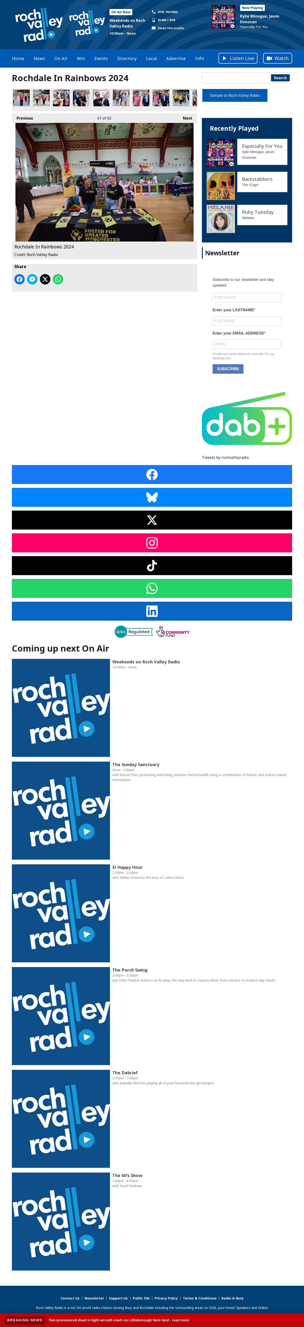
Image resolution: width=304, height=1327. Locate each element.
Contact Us (70, 1298)
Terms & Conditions (200, 1298)
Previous (22, 117)
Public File (141, 1298)
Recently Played (234, 128)
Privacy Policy (166, 1298)
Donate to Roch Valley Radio (235, 95)
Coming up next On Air (60, 648)
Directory (127, 58)
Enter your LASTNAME (233, 310)
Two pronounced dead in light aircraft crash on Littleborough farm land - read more (119, 1320)
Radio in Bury (233, 1298)
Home (18, 58)
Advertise (176, 58)
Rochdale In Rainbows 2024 (21, 98)
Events (101, 58)
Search (280, 77)
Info (199, 58)
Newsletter (94, 1298)
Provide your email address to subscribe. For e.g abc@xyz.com (243, 356)
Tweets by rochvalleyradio (225, 457)
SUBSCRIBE (228, 369)
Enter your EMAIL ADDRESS (238, 333)
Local (151, 58)
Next (185, 117)
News (39, 58)
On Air (60, 58)
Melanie (248, 217)
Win (81, 58)
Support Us (118, 1298)
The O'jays (250, 184)
